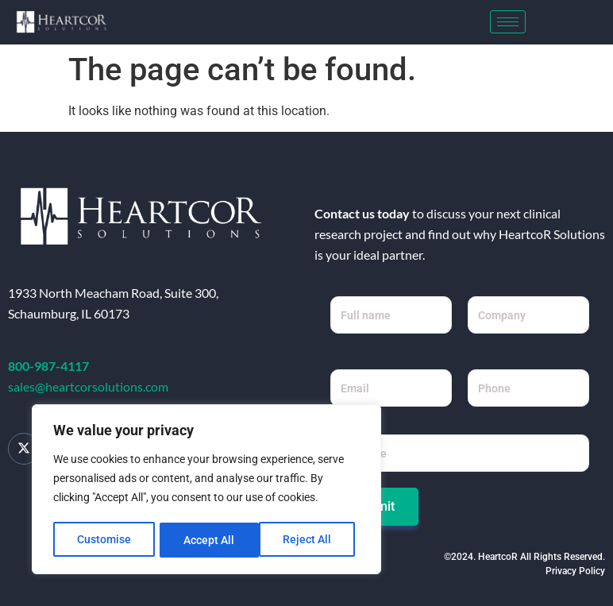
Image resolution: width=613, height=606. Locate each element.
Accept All (311, 540)
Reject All (208, 540)
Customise (104, 540)
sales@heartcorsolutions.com (88, 386)
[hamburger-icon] (508, 21)
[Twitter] (24, 449)
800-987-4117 (48, 365)
